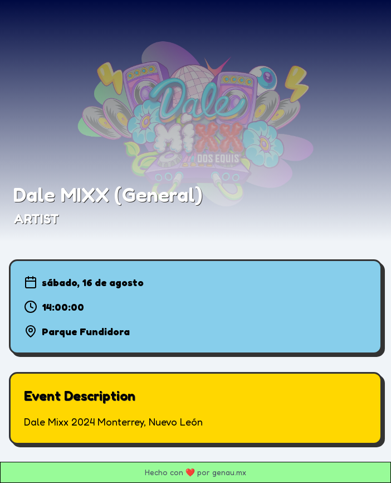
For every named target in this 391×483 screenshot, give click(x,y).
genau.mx (229, 472)
